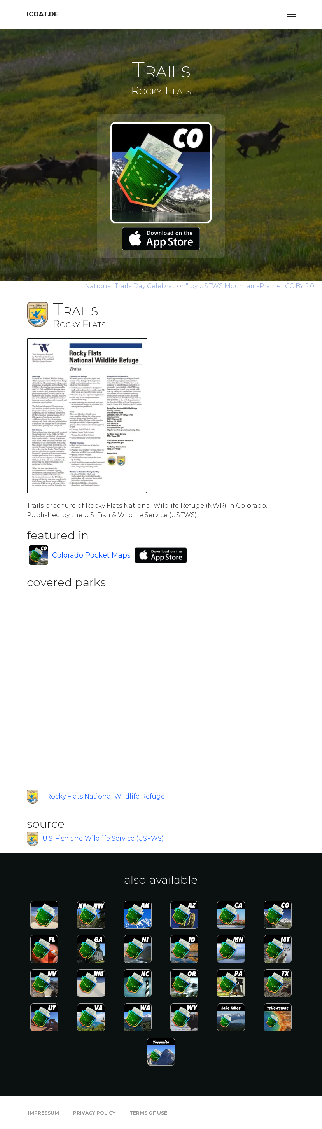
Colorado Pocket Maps (91, 555)
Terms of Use (148, 1113)
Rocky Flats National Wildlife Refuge (105, 796)
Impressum (43, 1113)
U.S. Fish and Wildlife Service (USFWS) (103, 838)
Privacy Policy (94, 1113)
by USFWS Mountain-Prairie (182, 286)
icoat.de (42, 14)
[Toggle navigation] (291, 14)
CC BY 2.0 (299, 286)
